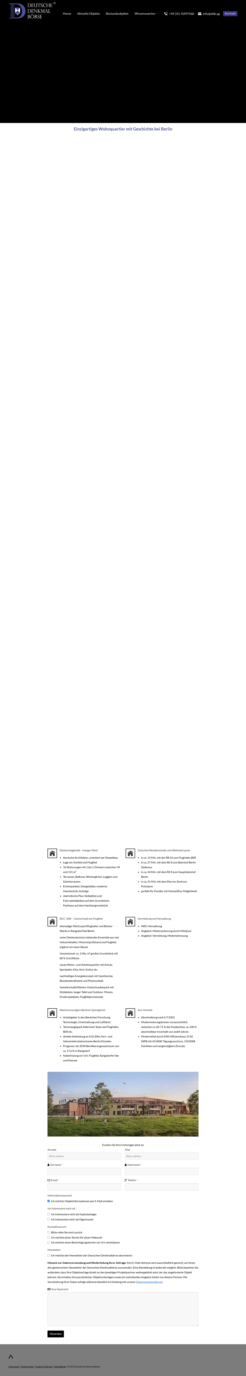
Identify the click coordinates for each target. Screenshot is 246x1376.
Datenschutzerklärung (149, 1281)
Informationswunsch (59, 1195)
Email (55, 1180)
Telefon (133, 1180)
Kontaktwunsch (56, 1226)
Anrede (51, 1149)
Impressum (14, 1366)
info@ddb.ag (208, 14)
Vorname (56, 1164)
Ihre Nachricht (59, 1289)
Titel (127, 1149)
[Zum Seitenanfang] (11, 1358)
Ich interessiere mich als (62, 1208)
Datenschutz (27, 1366)
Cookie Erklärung (43, 1366)
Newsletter (54, 1249)
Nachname (134, 1164)
